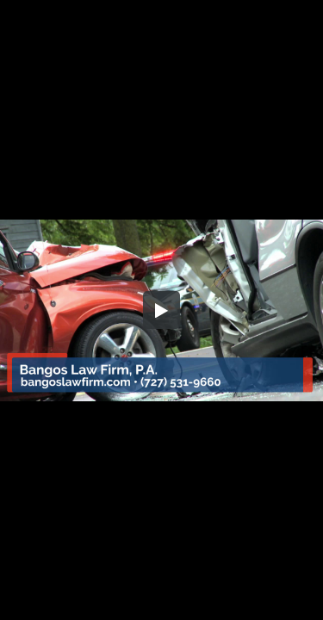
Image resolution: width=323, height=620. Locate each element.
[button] (162, 310)
